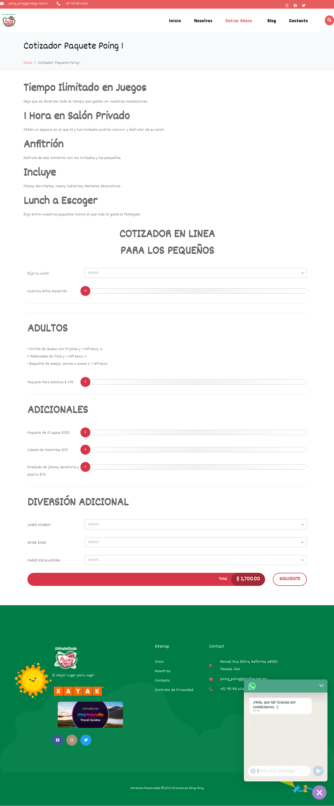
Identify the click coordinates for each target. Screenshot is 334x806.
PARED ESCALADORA (43, 561)
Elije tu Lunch (38, 274)
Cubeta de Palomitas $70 (47, 450)
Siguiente (289, 579)
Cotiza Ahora (238, 20)
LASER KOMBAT (39, 525)
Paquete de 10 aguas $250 (48, 433)
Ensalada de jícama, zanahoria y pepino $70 (53, 471)
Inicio (175, 20)
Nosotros (203, 20)
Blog (271, 20)
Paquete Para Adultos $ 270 (50, 382)
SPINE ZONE (36, 543)
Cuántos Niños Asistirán (47, 291)
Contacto (298, 20)
